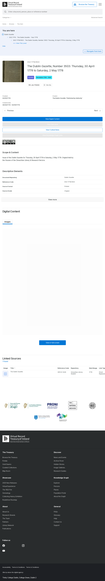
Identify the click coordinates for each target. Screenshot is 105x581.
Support (55, 525)
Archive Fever (58, 461)
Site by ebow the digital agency (11, 572)
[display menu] (99, 4)
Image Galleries (58, 467)
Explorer (56, 483)
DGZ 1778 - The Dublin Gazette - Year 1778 (22, 37)
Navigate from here (93, 51)
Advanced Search (96, 17)
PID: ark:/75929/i (33, 85)
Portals (3, 461)
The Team (5, 518)
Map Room (5, 471)
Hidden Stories (58, 464)
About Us (4, 512)
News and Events (59, 457)
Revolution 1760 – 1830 (42, 77)
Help (54, 518)
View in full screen (51, 343)
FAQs (55, 512)
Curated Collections (8, 467)
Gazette (29, 77)
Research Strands (7, 515)
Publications (5, 528)
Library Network (7, 525)
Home (3, 24)
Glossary (56, 515)
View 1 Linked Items (51, 130)
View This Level (20, 43)
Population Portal (59, 493)
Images (7, 222)
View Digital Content (51, 119)
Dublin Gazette (8, 34)
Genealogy (5, 493)
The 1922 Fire (6, 490)
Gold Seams (5, 464)
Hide (2, 46)
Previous (9, 111)
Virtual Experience (7, 486)
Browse (10, 24)
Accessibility (5, 567)
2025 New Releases (8, 483)
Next (95, 111)
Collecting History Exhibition (11, 496)
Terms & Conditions (17, 567)
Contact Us (57, 522)
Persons (56, 486)
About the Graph (59, 496)
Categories (5, 17)
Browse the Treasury (8, 457)
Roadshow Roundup (8, 500)
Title (11, 368)
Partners (4, 522)
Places (55, 490)
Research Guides (59, 471)
